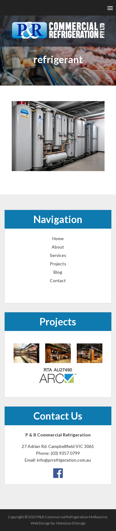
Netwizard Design (71, 523)
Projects (58, 263)
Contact (58, 280)
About (58, 246)
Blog (58, 272)
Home (58, 238)
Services (58, 255)
